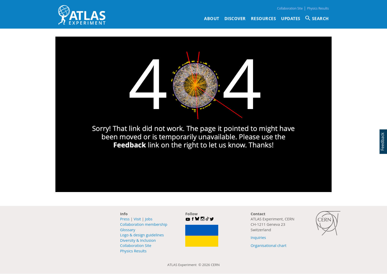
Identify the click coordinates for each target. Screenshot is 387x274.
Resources (263, 18)
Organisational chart (269, 245)
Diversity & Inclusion (138, 240)
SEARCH (320, 18)
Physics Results (318, 8)
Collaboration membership (143, 224)
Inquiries (258, 237)
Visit (137, 218)
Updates (290, 18)
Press (125, 218)
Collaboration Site (289, 8)
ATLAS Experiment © (184, 264)
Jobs (149, 218)
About (211, 18)
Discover (235, 18)
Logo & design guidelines (142, 234)
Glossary (127, 229)
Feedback (382, 141)
